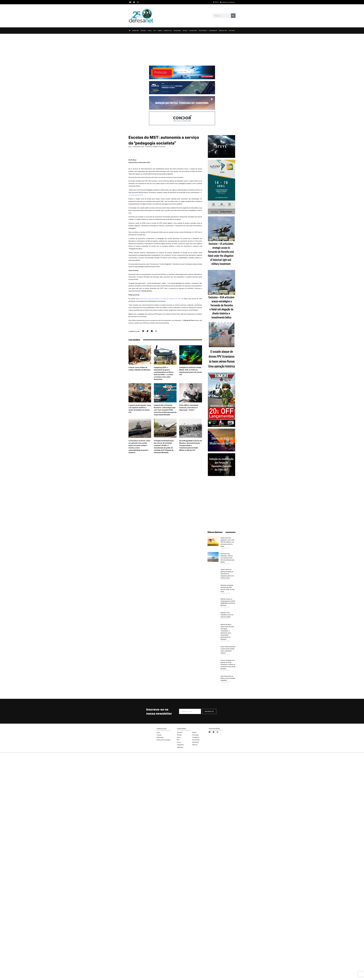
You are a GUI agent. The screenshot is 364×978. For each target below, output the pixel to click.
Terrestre (135, 30)
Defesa (185, 30)
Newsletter (223, 30)
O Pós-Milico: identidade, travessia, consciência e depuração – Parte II (189, 407)
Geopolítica (168, 30)
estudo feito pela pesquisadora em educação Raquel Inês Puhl (160, 298)
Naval (150, 30)
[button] (143, 331)
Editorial (232, 30)
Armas (160, 30)
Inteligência (203, 30)
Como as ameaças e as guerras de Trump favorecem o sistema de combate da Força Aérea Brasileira (228, 664)
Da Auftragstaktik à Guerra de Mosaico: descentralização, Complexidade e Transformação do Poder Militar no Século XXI (190, 445)
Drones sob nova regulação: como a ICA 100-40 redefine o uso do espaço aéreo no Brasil (227, 542)
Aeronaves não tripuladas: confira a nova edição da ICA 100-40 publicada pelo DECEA (227, 558)
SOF (155, 30)
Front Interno (149, 146)
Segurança (177, 30)
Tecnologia (193, 30)
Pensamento (213, 30)
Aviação (143, 30)
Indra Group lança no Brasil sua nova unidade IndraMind (228, 678)
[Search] (233, 15)
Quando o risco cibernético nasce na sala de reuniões (227, 614)
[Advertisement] (182, 47)
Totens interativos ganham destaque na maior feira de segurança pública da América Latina (227, 574)
